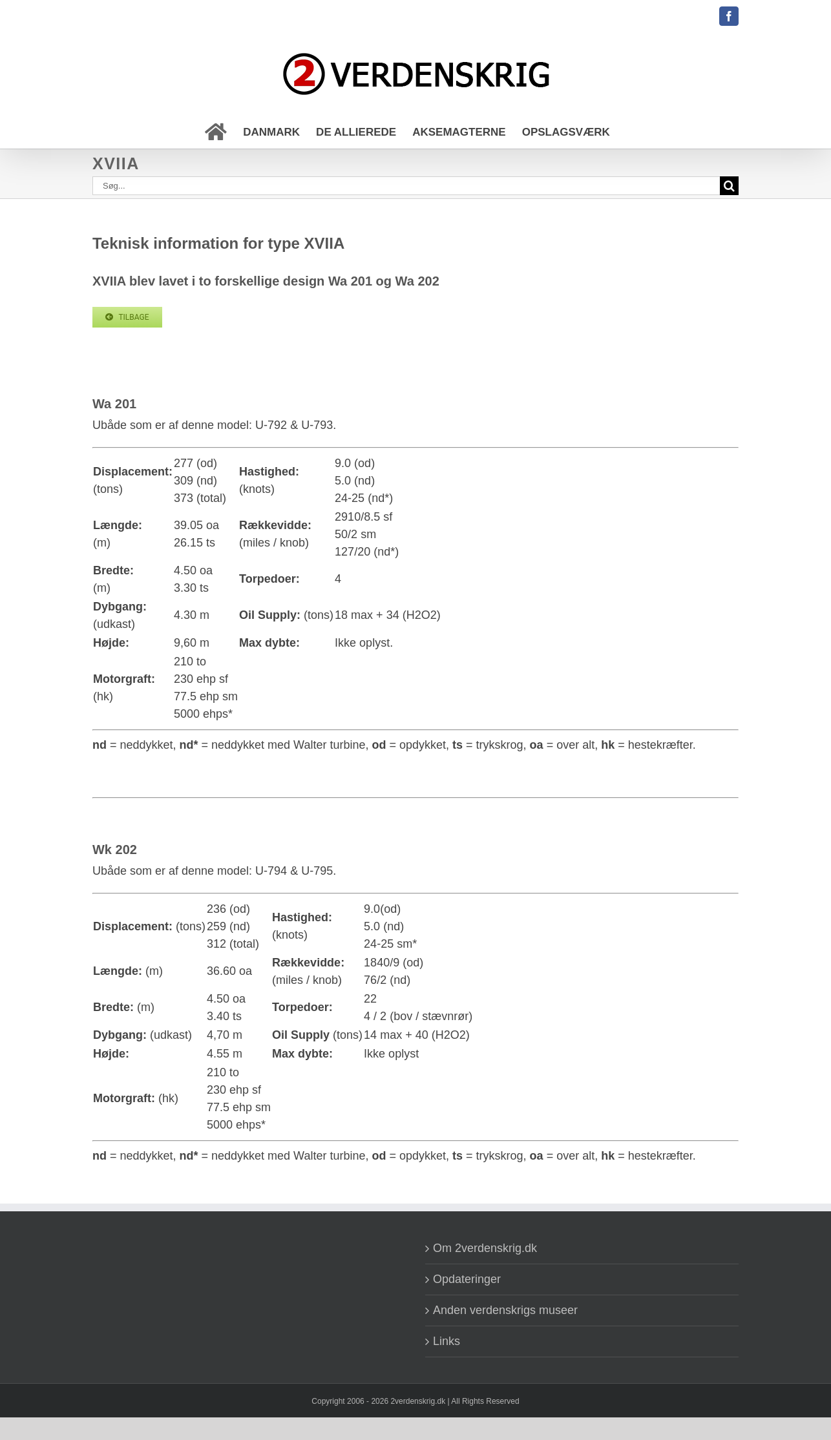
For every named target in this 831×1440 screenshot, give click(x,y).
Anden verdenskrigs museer (505, 1310)
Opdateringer (467, 1279)
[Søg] (729, 185)
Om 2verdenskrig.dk (485, 1248)
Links (446, 1341)
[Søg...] (406, 185)
